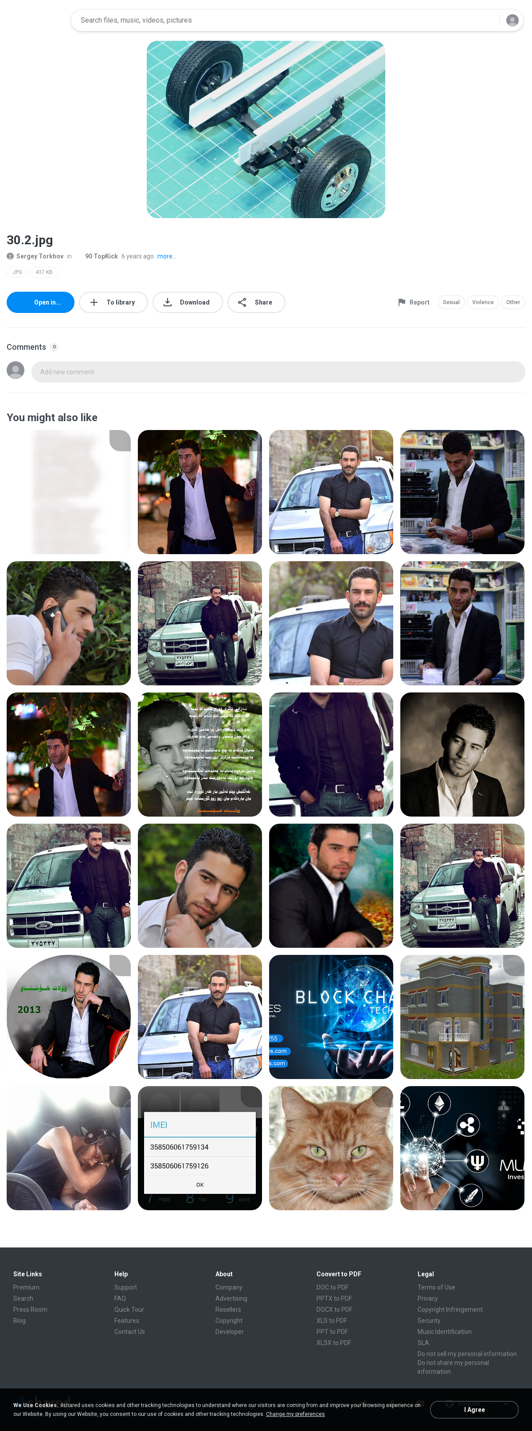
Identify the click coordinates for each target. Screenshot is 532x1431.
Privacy (428, 1298)
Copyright (229, 1320)
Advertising (231, 1298)
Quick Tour (129, 1309)
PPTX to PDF (334, 1298)
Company (229, 1287)
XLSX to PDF (334, 1342)
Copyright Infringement (450, 1309)
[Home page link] (36, 20)
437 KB (44, 272)
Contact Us (129, 1331)
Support (125, 1287)
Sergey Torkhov (35, 256)
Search (23, 1298)
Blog (19, 1320)
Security (429, 1320)
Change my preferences (295, 1414)
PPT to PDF (332, 1331)
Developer (229, 1331)
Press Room (30, 1309)
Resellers (228, 1309)
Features (126, 1320)
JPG (17, 272)
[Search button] (487, 20)
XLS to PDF (332, 1320)
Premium (26, 1287)
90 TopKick (96, 256)
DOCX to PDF (334, 1309)
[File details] (69, 492)
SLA (423, 1342)
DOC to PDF (332, 1287)
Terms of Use (436, 1287)
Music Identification (445, 1331)
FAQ (120, 1298)
